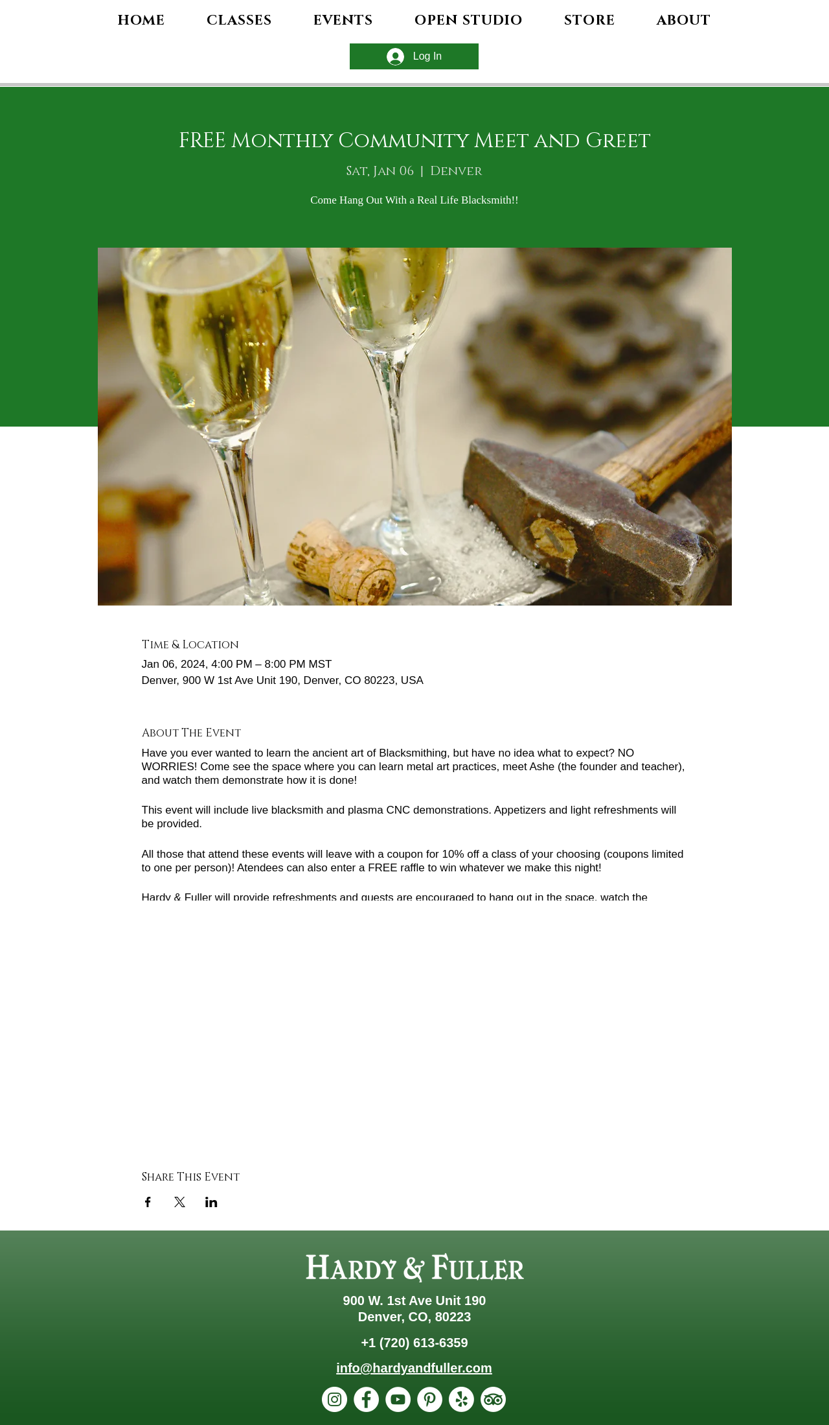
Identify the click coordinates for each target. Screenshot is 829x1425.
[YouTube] (398, 1399)
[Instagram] (334, 1399)
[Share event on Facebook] (148, 1202)
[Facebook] (366, 1399)
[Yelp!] (461, 1399)
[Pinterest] (429, 1399)
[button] (684, 20)
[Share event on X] (180, 1202)
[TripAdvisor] (493, 1399)
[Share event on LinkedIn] (211, 1202)
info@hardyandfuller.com (414, 1368)
